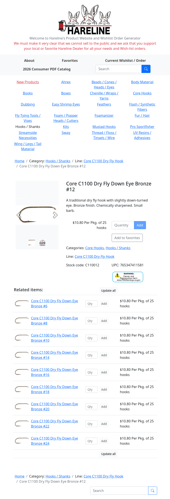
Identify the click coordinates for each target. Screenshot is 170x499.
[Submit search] (145, 69)
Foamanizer (104, 115)
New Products (28, 82)
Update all (108, 290)
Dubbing (28, 104)
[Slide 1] (42, 243)
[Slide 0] (32, 243)
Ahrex (66, 82)
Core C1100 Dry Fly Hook (103, 161)
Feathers (104, 104)
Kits (66, 126)
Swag (66, 132)
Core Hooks (142, 93)
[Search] (119, 69)
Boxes (66, 93)
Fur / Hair (142, 115)
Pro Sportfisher (142, 126)
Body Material (142, 82)
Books (28, 93)
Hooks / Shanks (58, 161)
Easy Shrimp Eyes (66, 104)
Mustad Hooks (104, 126)
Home (20, 161)
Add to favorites (127, 237)
